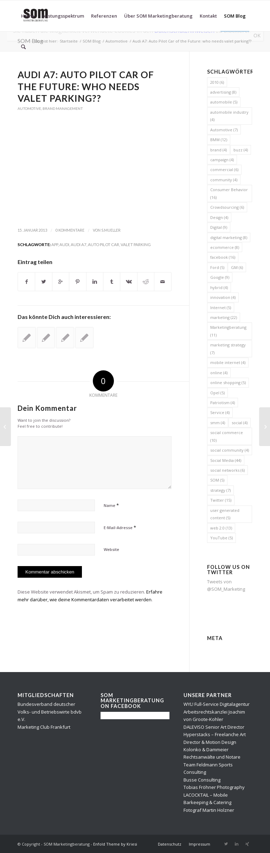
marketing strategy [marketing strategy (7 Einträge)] (228, 348)
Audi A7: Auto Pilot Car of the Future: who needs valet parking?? (86, 86)
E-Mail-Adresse (120, 527)
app (54, 244)
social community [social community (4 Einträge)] (229, 450)
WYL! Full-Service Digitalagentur (217, 704)
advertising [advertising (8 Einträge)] (223, 92)
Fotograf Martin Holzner (209, 810)
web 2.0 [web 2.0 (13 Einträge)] (221, 528)
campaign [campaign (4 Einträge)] (222, 159)
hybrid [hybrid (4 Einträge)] (219, 287)
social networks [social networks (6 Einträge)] (227, 470)
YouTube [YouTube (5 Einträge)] (221, 537)
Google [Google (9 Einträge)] (219, 277)
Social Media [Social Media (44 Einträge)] (225, 460)
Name (111, 505)
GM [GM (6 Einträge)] (237, 267)
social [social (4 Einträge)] (240, 422)
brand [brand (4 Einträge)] (218, 149)
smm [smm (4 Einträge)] (217, 422)
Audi (64, 244)
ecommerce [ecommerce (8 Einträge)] (224, 247)
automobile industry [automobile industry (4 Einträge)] (229, 115)
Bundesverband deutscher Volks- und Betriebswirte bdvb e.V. (50, 711)
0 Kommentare (70, 230)
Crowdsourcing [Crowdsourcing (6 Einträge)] (227, 207)
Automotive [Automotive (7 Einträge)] (224, 129)
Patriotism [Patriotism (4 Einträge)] (222, 402)
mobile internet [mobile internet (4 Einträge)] (227, 362)
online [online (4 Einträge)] (218, 372)
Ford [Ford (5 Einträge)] (217, 267)
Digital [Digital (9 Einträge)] (218, 227)
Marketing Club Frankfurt (44, 727)
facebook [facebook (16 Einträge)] (222, 257)
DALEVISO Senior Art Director (214, 727)
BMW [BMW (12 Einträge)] (218, 139)
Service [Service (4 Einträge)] (220, 412)
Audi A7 (78, 244)
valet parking (136, 244)
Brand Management (63, 108)
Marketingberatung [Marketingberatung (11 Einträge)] (228, 331)
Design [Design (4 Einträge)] (219, 217)
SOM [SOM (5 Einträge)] (217, 480)
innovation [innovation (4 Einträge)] (223, 297)
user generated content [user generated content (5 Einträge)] (224, 514)
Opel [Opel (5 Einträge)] (217, 392)
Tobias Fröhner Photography (214, 787)
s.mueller (111, 230)
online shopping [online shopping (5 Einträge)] (228, 382)
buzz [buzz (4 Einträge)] (240, 149)
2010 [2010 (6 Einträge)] (217, 82)
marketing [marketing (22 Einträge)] (223, 317)
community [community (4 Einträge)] (223, 179)
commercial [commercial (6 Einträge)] (224, 169)
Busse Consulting (202, 780)
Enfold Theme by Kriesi (115, 844)
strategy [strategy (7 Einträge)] (220, 490)
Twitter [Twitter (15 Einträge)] (220, 500)
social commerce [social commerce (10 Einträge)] (226, 436)
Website (111, 549)
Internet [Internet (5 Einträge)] (220, 307)
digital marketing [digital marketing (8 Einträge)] (228, 237)
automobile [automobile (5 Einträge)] (223, 102)
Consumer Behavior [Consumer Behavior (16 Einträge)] (229, 193)
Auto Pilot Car (103, 244)
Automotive (29, 108)
